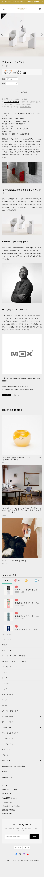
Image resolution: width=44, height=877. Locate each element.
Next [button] (41, 34)
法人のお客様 (7, 813)
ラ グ (4, 700)
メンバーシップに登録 (11, 102)
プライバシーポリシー (11, 860)
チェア (5, 678)
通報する (16, 395)
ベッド (4, 689)
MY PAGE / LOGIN (10, 799)
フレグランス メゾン (9, 667)
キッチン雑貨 (13, 727)
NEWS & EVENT (8, 793)
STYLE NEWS (7, 777)
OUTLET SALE (7, 650)
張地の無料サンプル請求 (11, 806)
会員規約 (36, 860)
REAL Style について (9, 789)
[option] (22, 34)
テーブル (5, 683)
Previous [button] (2, 34)
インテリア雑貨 (13, 716)
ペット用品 (6, 749)
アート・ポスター (14, 722)
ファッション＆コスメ (10, 733)
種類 (3, 79)
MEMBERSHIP (7, 797)
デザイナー (6, 760)
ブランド (5, 755)
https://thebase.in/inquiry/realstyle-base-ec (18, 389)
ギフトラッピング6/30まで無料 (13, 656)
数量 (3, 84)
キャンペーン (7, 639)
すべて (7, 581)
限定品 (4, 645)
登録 (34, 836)
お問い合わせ (7, 802)
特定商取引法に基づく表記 (25, 860)
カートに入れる (22, 92)
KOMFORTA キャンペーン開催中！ (15, 661)
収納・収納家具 (14, 694)
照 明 (4, 705)
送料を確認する (25, 107)
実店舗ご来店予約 (8, 810)
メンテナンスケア (8, 738)
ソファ (8, 672)
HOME (4, 786)
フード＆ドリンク (8, 744)
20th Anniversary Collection (13, 766)
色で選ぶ (5, 772)
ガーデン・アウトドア (10, 711)
